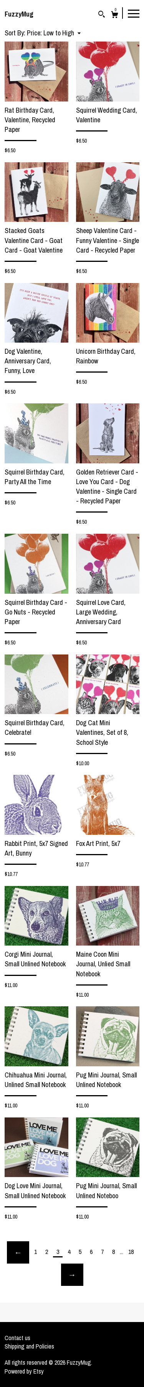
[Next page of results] (72, 1275)
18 (131, 1251)
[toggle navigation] (133, 13)
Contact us (17, 1338)
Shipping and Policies (29, 1346)
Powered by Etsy (24, 1371)
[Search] (101, 15)
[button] (54, 33)
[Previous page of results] (18, 1252)
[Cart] (114, 15)
